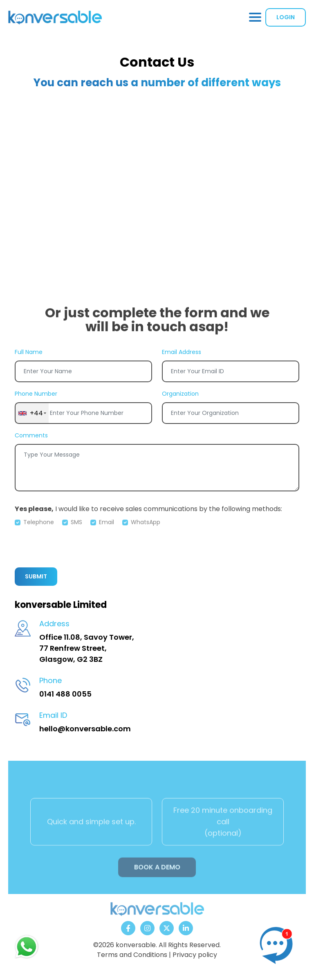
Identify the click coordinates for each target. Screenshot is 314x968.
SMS (76, 531)
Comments (31, 435)
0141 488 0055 (65, 694)
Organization (180, 394)
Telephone (38, 531)
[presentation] (77, 545)
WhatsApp (145, 531)
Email (106, 531)
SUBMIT (36, 576)
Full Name (29, 352)
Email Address (181, 352)
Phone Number (36, 394)
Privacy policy (195, 954)
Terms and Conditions (132, 954)
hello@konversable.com (85, 729)
